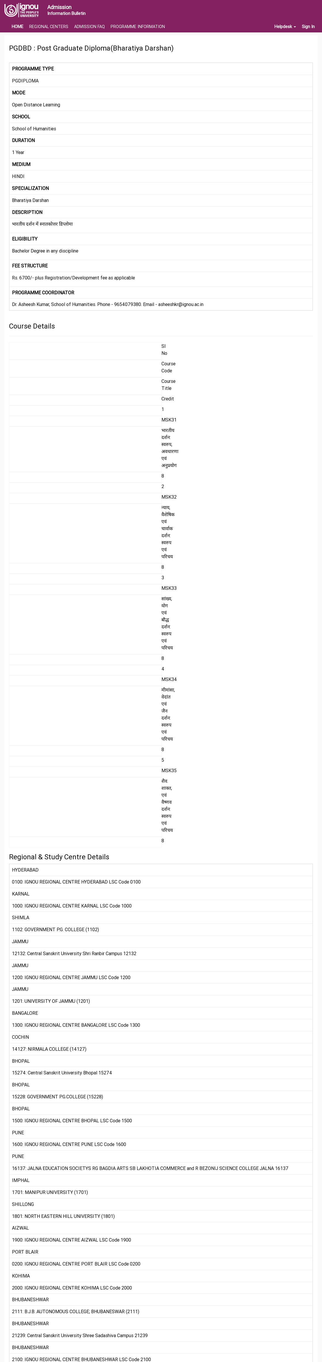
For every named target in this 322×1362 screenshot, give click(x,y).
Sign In (308, 26)
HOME (17, 26)
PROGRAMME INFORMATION (138, 26)
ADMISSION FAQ (89, 26)
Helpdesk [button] (285, 26)
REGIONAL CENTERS (48, 26)
